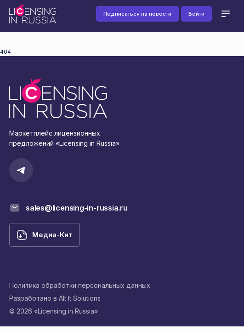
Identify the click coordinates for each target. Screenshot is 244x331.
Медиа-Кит (52, 234)
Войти (196, 14)
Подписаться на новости (137, 14)
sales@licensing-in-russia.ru (77, 207)
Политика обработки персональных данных (79, 285)
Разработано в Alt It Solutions (55, 298)
